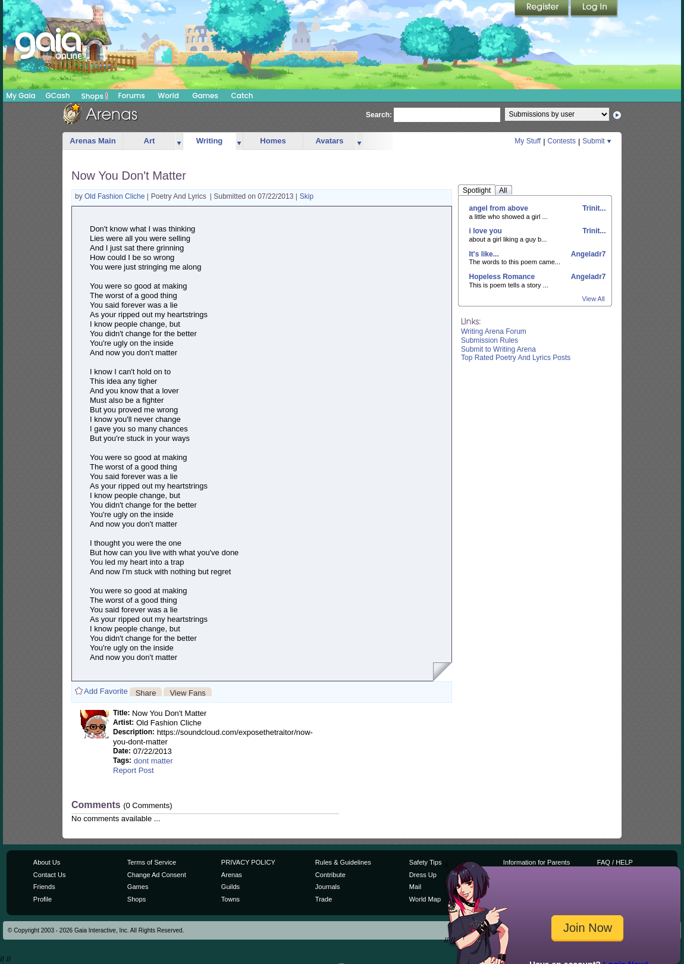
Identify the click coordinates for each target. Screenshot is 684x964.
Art (149, 140)
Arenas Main (92, 140)
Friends (44, 886)
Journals (327, 886)
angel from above (498, 208)
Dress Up (423, 874)
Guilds (230, 886)
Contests (562, 141)
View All (593, 298)
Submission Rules (489, 340)
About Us (46, 862)
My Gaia (20, 95)
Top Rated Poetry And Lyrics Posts (515, 357)
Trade (323, 899)
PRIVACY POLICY (248, 862)
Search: (379, 115)
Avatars (329, 140)
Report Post (133, 770)
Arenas (231, 874)
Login (594, 9)
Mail (415, 886)
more (179, 141)
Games (205, 95)
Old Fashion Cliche (115, 196)
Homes (272, 140)
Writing (209, 140)
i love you (485, 231)
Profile (42, 899)
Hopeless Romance (502, 277)
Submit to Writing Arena (498, 349)
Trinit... (593, 208)
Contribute (330, 874)
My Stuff (527, 141)
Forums (131, 95)
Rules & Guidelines (343, 862)
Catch (242, 95)
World (168, 95)
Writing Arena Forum (493, 331)
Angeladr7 (587, 254)
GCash (58, 95)
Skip (306, 196)
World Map (425, 899)
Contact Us (49, 874)
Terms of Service (151, 862)
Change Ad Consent (156, 874)
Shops (94, 96)
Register (542, 9)
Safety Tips (425, 862)
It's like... (484, 254)
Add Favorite (106, 691)
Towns (230, 899)
